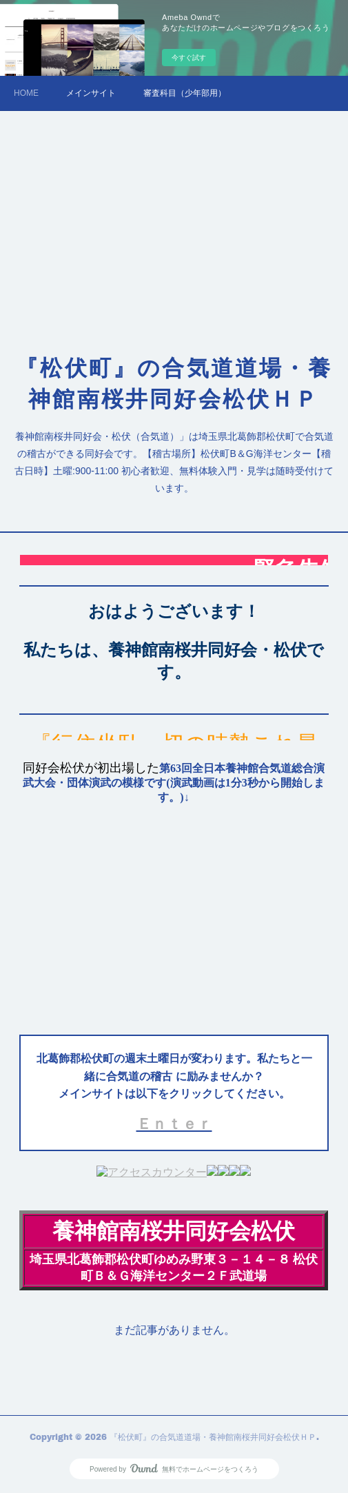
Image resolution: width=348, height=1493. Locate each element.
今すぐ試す (189, 57)
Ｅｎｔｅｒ (174, 1124)
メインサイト (91, 93)
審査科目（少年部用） (184, 93)
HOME (26, 93)
